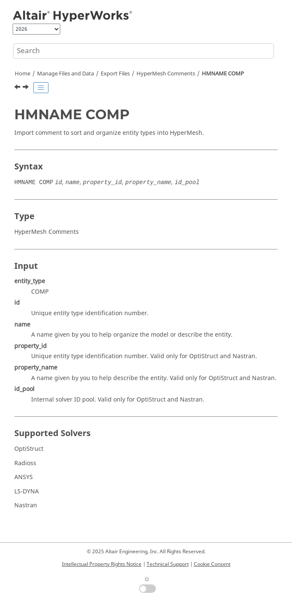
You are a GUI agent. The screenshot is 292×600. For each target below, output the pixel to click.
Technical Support (168, 564)
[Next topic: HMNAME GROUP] (26, 88)
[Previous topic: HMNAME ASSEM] (18, 88)
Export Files (115, 74)
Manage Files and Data (65, 74)
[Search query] (143, 51)
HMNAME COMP (223, 74)
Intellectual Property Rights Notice (102, 564)
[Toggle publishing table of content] (40, 87)
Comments (166, 74)
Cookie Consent (212, 564)
